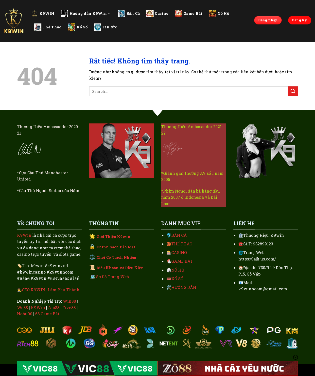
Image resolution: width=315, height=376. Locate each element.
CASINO (179, 252)
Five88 (69, 307)
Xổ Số (78, 27)
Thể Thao (47, 27)
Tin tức (105, 27)
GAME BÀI (181, 261)
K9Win (24, 235)
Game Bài (188, 13)
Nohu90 (24, 313)
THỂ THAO (181, 243)
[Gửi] (293, 91)
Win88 (69, 301)
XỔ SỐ (177, 278)
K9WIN (42, 13)
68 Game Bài (47, 313)
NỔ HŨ (177, 270)
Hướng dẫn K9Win (85, 13)
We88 (22, 307)
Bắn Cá (129, 13)
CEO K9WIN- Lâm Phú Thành (50, 289)
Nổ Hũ (219, 13)
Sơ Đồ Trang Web (112, 276)
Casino (157, 13)
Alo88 (53, 307)
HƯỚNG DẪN (183, 287)
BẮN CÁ (179, 235)
